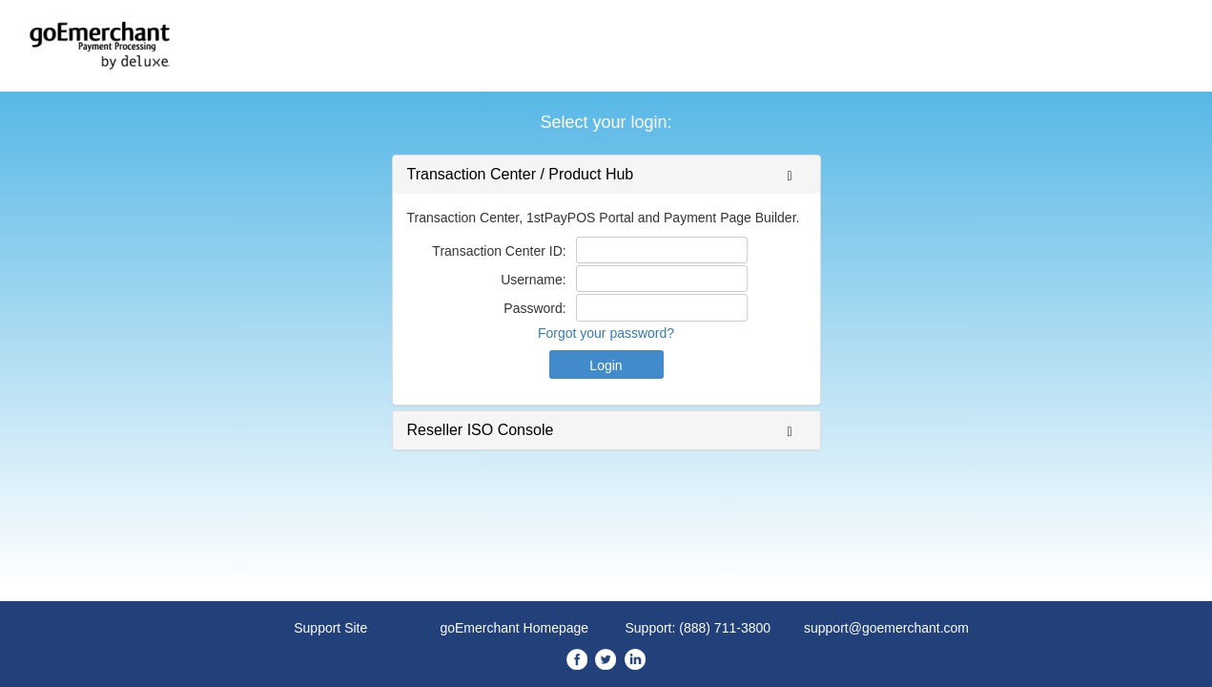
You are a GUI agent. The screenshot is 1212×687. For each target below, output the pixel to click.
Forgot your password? (606, 333)
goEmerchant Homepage (514, 627)
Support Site (330, 627)
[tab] (606, 175)
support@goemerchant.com (886, 627)
